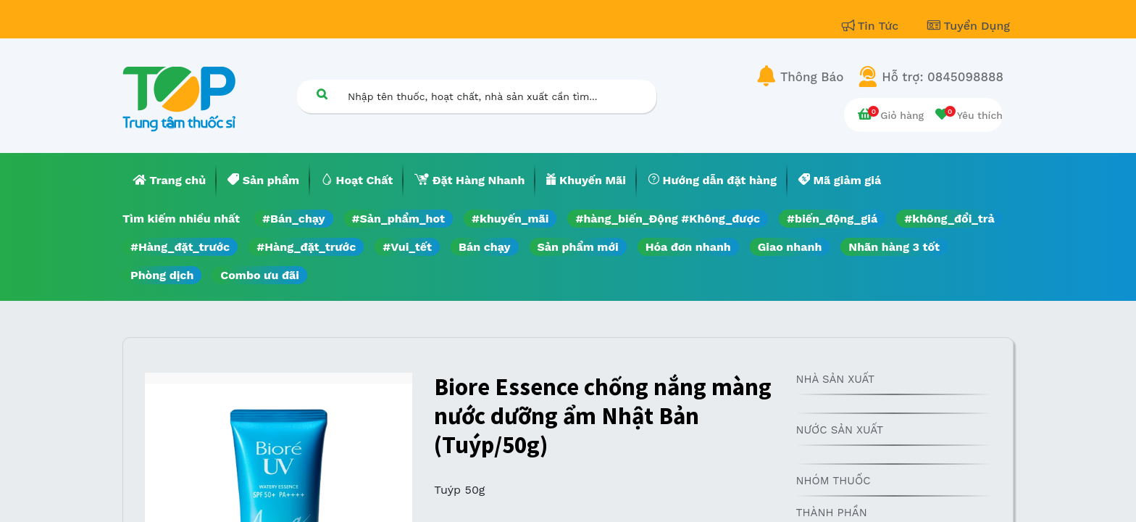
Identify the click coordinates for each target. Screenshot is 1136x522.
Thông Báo (811, 77)
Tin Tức (872, 26)
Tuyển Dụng (968, 26)
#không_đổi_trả (949, 218)
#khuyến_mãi (510, 218)
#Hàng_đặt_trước (180, 247)
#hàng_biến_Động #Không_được (667, 218)
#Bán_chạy (293, 218)
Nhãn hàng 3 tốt (894, 247)
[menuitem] (169, 180)
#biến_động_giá (832, 218)
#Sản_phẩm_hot (398, 218)
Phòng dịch (161, 275)
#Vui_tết (407, 247)
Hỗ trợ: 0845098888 (942, 77)
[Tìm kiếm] (321, 94)
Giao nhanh (790, 247)
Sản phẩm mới (578, 247)
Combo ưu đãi (259, 275)
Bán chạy (484, 247)
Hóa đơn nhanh (688, 247)
